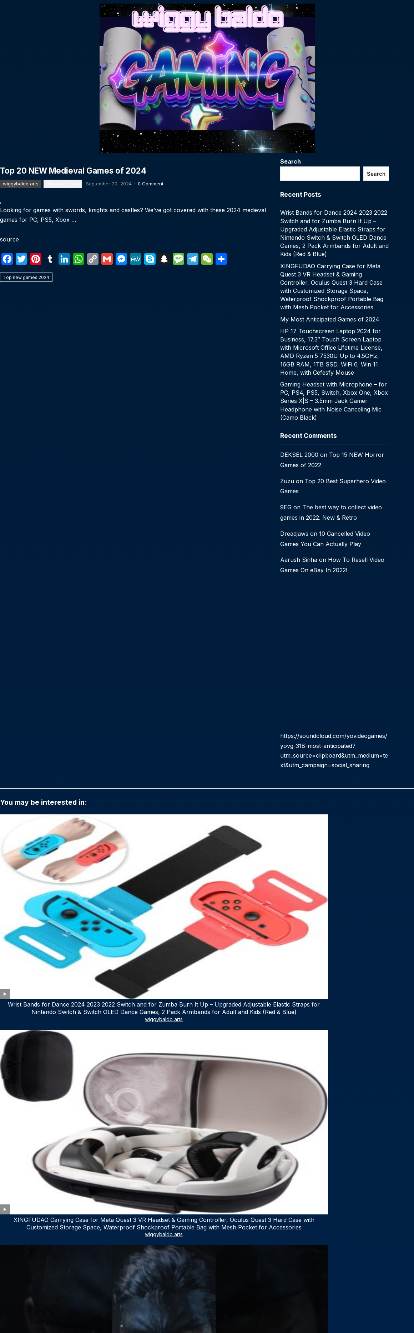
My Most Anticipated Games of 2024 (329, 319)
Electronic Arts (62, 364)
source (9, 419)
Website (10, 1128)
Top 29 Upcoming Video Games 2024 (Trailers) (290, 946)
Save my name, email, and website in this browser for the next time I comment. (100, 1160)
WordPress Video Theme (226, 1215)
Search (290, 161)
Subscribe (70, 1311)
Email (141, 1097)
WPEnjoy (270, 1215)
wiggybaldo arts (21, 364)
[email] (70, 1289)
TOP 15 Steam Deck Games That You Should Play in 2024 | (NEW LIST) (41, 950)
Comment (14, 1016)
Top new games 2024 (26, 457)
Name (9, 1097)
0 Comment (150, 364)
